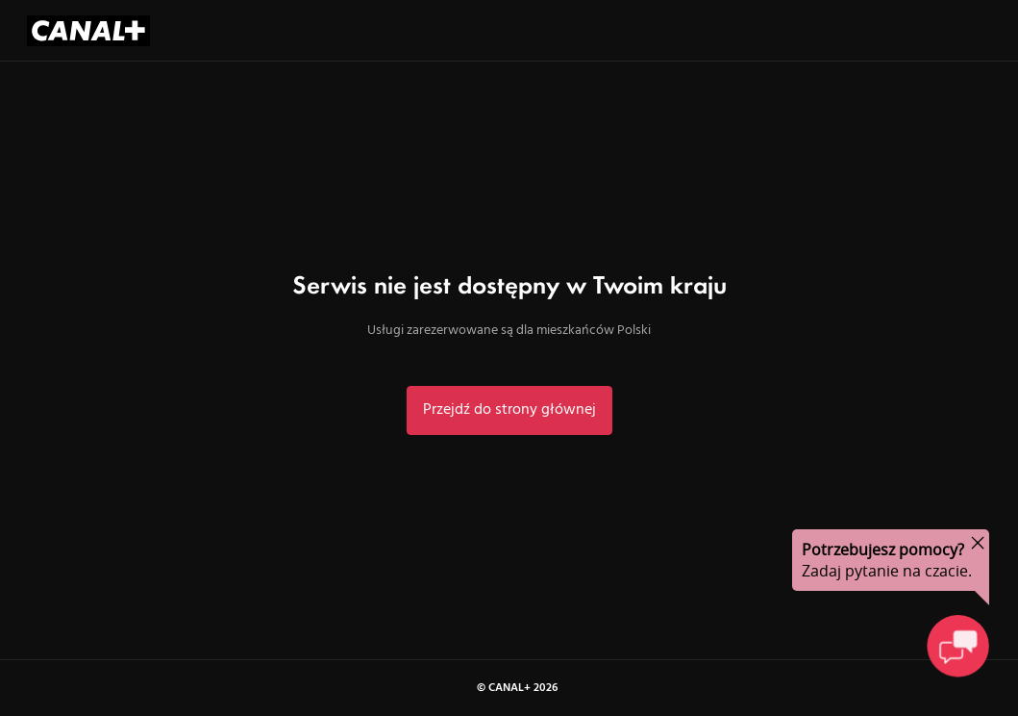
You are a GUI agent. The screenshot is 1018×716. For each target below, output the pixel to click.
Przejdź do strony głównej (509, 409)
